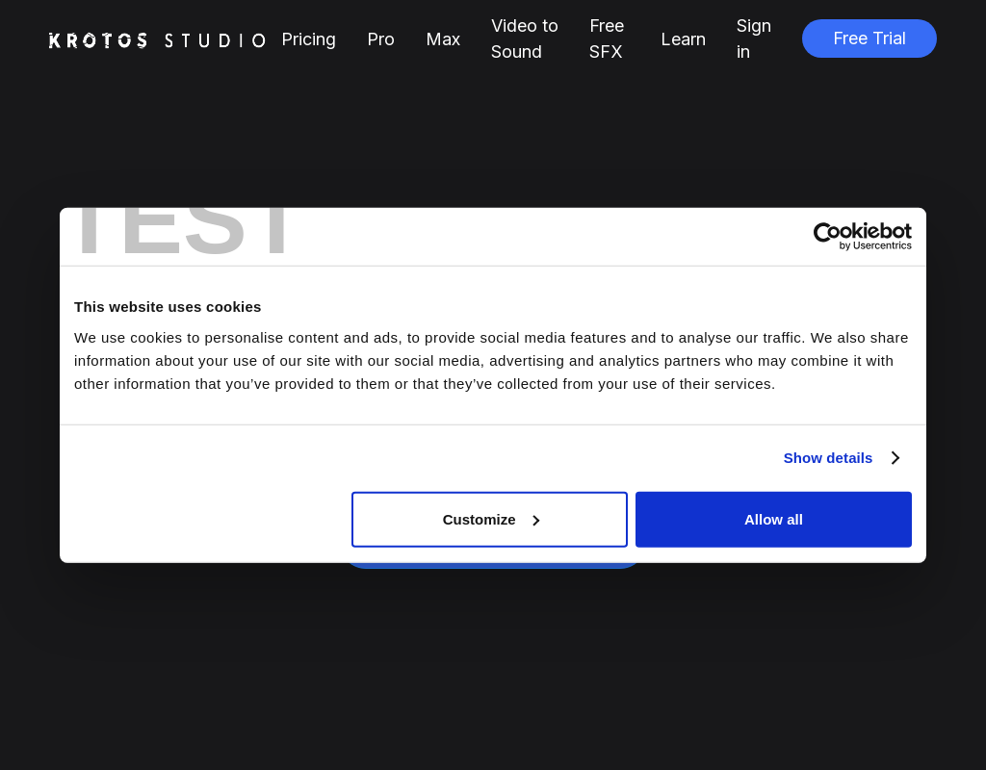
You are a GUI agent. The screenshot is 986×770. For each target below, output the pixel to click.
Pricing (308, 39)
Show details (828, 457)
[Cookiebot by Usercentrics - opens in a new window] (827, 236)
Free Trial (869, 38)
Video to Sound (524, 38)
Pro (381, 39)
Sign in (754, 38)
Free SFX (606, 38)
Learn (683, 39)
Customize (491, 518)
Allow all (773, 518)
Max (443, 39)
